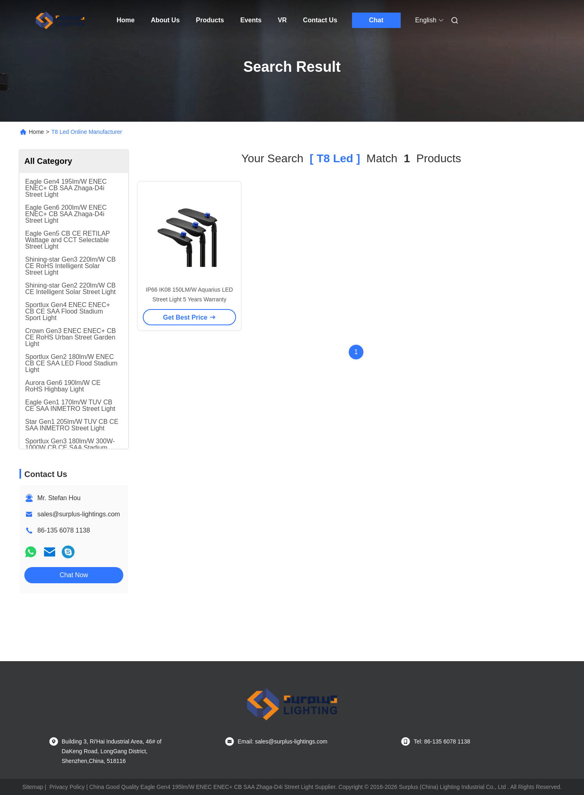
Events (250, 20)
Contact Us (320, 20)
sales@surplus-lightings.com (78, 514)
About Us (165, 20)
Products (210, 20)
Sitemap (32, 787)
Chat (376, 20)
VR (282, 20)
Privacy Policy (67, 787)
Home (126, 20)
